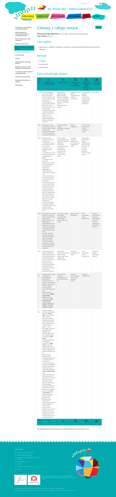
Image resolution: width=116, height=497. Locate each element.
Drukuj (98, 27)
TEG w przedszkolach (74, 16)
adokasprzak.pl (60, 488)
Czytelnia (87, 16)
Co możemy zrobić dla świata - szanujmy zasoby (24, 72)
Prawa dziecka (19, 55)
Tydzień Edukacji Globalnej (24, 455)
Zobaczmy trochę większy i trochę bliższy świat (23, 28)
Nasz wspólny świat (70, 8)
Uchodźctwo (19, 85)
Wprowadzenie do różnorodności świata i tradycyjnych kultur (22, 34)
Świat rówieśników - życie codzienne (22, 39)
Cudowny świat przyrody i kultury (23, 62)
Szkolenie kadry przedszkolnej (25, 452)
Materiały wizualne (58, 16)
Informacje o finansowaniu (24, 466)
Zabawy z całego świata (22, 52)
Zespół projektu (21, 461)
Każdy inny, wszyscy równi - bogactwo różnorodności (23, 67)
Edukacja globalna (27, 16)
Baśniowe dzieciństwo (22, 44)
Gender (17, 58)
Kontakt (19, 469)
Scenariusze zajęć (42, 16)
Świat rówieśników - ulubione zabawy (24, 48)
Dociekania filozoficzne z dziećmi (23, 80)
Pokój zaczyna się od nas (22, 77)
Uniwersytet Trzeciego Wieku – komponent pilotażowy (28, 458)
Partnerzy (19, 464)
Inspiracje (96, 16)
